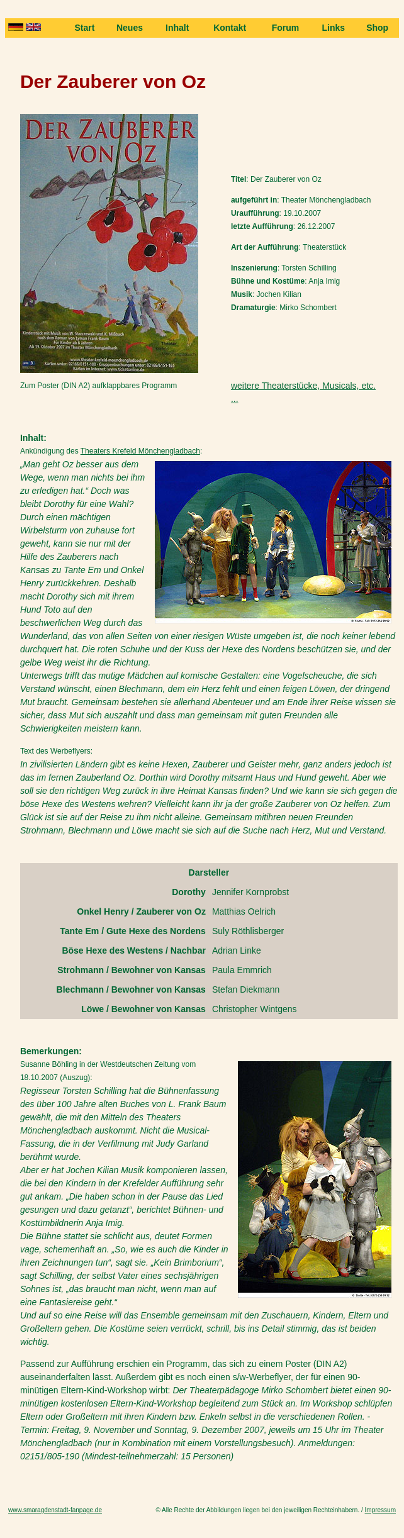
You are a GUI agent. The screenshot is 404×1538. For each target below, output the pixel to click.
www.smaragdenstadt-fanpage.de (55, 1510)
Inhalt (177, 28)
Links (333, 28)
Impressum (380, 1510)
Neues (129, 28)
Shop (377, 28)
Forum (286, 28)
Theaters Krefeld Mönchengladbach (140, 451)
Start (84, 28)
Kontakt (229, 28)
